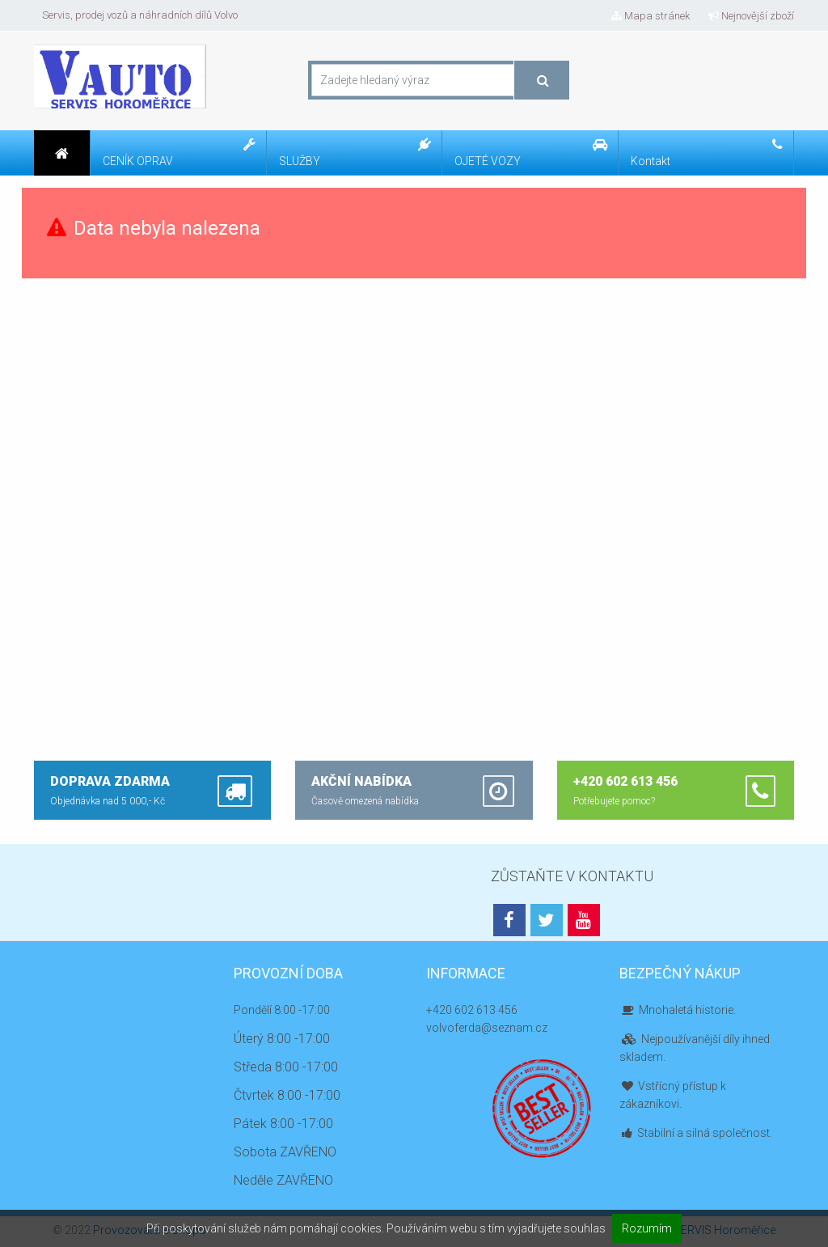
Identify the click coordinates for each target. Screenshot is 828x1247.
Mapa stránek (650, 16)
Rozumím (647, 1228)
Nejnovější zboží (751, 16)
